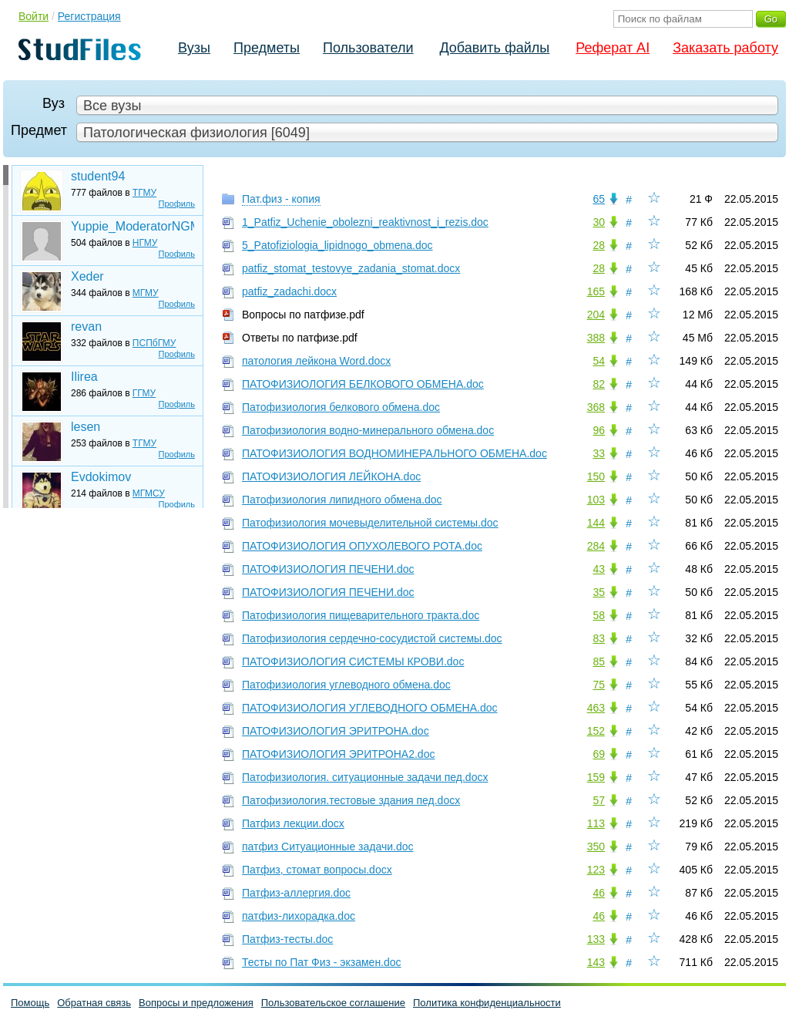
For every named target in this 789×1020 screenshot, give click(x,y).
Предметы (266, 48)
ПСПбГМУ (154, 343)
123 (596, 869)
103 (596, 499)
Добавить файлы (494, 48)
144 (596, 523)
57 (599, 800)
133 (596, 939)
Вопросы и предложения (196, 1002)
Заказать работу (725, 48)
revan (86, 326)
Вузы (194, 48)
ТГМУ (144, 192)
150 (596, 476)
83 (599, 638)
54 (599, 361)
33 (599, 453)
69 (599, 754)
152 (596, 731)
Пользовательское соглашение (333, 1002)
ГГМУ (144, 393)
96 (599, 430)
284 (596, 546)
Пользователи (368, 48)
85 (599, 661)
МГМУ (146, 293)
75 (599, 684)
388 (596, 338)
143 (596, 962)
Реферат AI (613, 48)
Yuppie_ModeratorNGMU (132, 226)
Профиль (177, 203)
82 (599, 384)
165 (596, 291)
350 (596, 846)
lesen (85, 426)
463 (596, 708)
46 (599, 893)
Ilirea (84, 376)
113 (596, 823)
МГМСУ (149, 493)
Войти (33, 16)
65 (599, 199)
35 (599, 592)
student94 (98, 176)
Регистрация (89, 16)
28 (599, 245)
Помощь (30, 1002)
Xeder (87, 276)
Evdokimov (101, 476)
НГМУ (145, 242)
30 (599, 222)
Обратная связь (94, 1002)
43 (599, 569)
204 (596, 314)
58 (599, 615)
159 (596, 777)
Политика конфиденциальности (487, 1002)
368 (596, 407)
